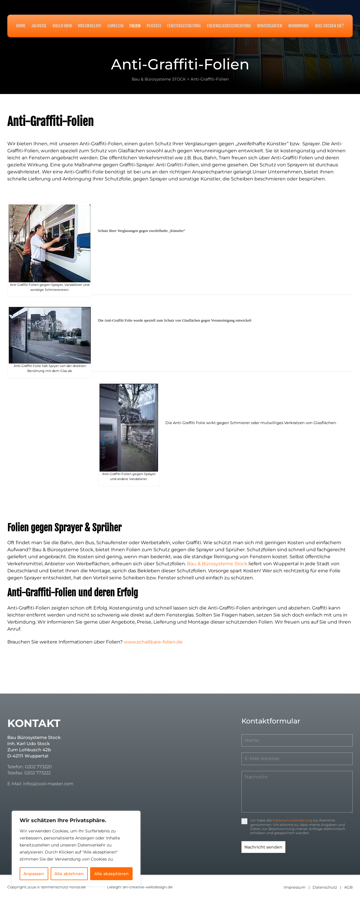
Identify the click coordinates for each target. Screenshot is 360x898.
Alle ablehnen (69, 873)
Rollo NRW (62, 26)
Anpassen (33, 873)
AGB (348, 885)
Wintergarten (269, 26)
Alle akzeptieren (111, 873)
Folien (134, 26)
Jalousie (39, 26)
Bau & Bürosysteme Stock (217, 563)
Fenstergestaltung (184, 26)
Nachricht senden (263, 847)
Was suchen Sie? (329, 26)
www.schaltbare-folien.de (153, 642)
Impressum (295, 885)
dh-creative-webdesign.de (148, 885)
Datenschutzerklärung (292, 820)
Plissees (154, 26)
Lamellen (115, 26)
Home (20, 26)
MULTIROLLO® (89, 26)
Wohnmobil (298, 26)
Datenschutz (325, 885)
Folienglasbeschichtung (229, 26)
